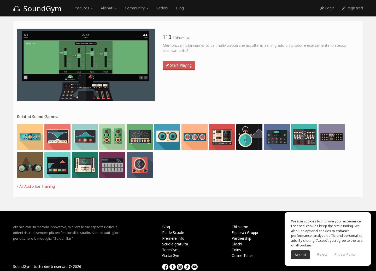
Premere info (173, 238)
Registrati (352, 7)
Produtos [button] (83, 7)
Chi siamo (240, 226)
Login (327, 7)
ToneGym (170, 249)
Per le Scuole (173, 232)
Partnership (241, 238)
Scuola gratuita (175, 243)
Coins (236, 249)
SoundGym (37, 8)
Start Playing (179, 65)
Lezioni (162, 7)
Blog (180, 7)
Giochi (237, 243)
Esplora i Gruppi (245, 232)
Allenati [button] (109, 7)
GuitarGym (171, 255)
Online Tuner (242, 255)
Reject (322, 254)
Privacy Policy (345, 254)
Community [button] (136, 7)
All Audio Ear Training (36, 186)
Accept (300, 254)
